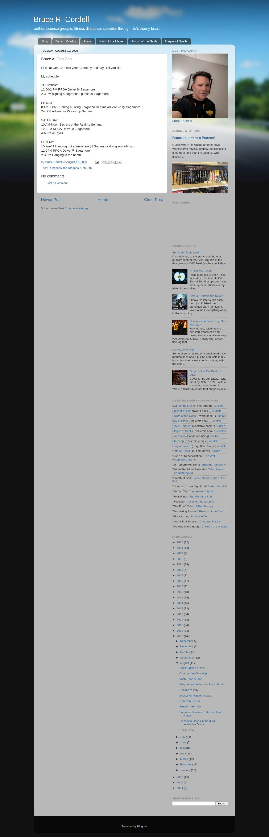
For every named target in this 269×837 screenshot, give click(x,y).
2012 (180, 614)
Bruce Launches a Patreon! (193, 138)
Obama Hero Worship (193, 673)
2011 (180, 619)
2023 (180, 553)
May (183, 747)
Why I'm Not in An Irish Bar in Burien (202, 684)
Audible (218, 405)
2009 (180, 630)
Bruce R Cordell (182, 120)
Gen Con (86, 167)
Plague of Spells (176, 41)
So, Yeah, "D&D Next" (186, 252)
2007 (180, 777)
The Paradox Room (202, 496)
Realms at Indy (188, 689)
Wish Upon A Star (190, 679)
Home (103, 199)
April (183, 753)
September (187, 657)
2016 (180, 591)
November (187, 646)
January (185, 770)
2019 (180, 575)
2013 (180, 608)
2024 (180, 547)
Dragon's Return (209, 521)
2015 (180, 597)
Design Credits (65, 41)
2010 (180, 625)
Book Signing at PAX (192, 667)
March (184, 759)
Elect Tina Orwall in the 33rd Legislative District (197, 722)
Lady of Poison (181, 446)
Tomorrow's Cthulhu (201, 491)
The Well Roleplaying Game (193, 457)
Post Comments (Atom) (73, 208)
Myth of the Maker (111, 41)
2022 (180, 558)
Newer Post (51, 199)
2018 (180, 580)
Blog (45, 41)
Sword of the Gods (144, 41)
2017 (180, 586)
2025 (180, 542)
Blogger (142, 826)
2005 (180, 782)
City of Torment (181, 426)
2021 (180, 564)
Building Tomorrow (213, 464)
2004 (180, 788)
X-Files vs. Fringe (201, 270)
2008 (180, 636)
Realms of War (200, 516)
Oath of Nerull (181, 451)
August (185, 663)
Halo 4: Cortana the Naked (206, 296)
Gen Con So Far (189, 701)
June (183, 742)
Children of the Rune (215, 526)
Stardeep (178, 441)
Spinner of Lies (181, 410)
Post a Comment (57, 183)
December (187, 641)
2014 (180, 603)
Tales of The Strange (201, 501)
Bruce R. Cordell (61, 19)
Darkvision (179, 436)
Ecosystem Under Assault (195, 695)
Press (87, 41)
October (185, 652)
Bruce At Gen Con (190, 706)
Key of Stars (180, 420)
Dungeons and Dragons (64, 167)
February (186, 764)
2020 (180, 569)
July (183, 737)
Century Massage (183, 349)
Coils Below (186, 730)
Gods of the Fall (217, 486)
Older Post (153, 199)
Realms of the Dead (211, 511)
